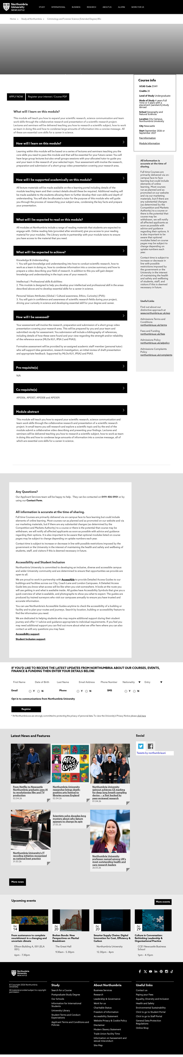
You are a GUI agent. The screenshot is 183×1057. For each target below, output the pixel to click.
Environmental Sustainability (151, 1011)
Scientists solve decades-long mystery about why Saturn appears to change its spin (69, 822)
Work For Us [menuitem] (137, 7)
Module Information (149, 144)
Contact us (141, 993)
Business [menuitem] (76, 7)
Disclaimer (99, 1028)
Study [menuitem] (42, 7)
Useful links (144, 988)
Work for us (100, 1006)
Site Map (98, 1048)
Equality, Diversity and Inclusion (152, 1002)
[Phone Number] (110, 685)
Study (55, 988)
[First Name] (22, 685)
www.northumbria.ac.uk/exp (155, 313)
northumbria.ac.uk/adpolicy (155, 343)
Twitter (140, 749)
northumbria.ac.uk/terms (153, 325)
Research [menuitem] (91, 7)
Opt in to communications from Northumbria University (43, 701)
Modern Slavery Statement (107, 1032)
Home (13, 19)
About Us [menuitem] (107, 7)
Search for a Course (61, 993)
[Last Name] (66, 685)
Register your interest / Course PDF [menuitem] (47, 97)
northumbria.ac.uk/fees (152, 334)
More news (17, 885)
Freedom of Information (106, 1015)
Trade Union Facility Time (107, 1037)
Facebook (150, 749)
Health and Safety (145, 1006)
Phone (63, 693)
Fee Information (147, 138)
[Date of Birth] (44, 685)
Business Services (103, 993)
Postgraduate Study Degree (65, 997)
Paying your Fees (144, 997)
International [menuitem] (58, 7)
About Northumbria (107, 988)
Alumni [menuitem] (121, 7)
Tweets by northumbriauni (151, 756)
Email (14, 693)
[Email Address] (88, 685)
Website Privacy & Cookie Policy (110, 1023)
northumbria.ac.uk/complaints (156, 355)
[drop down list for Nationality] (132, 685)
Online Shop (142, 1031)
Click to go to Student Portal (151, 1015)
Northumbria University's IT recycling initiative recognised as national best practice (30, 858)
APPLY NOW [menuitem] (16, 97)
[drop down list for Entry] (153, 685)
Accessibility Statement (106, 1019)
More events (163, 904)
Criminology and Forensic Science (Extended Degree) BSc (74, 19)
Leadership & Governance (107, 1002)
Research (98, 997)
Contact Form (34, 503)
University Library (60, 1013)
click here (141, 719)
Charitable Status (103, 1011)
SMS (109, 693)
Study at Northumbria (31, 19)
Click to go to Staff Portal (149, 1019)
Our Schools (57, 1002)
